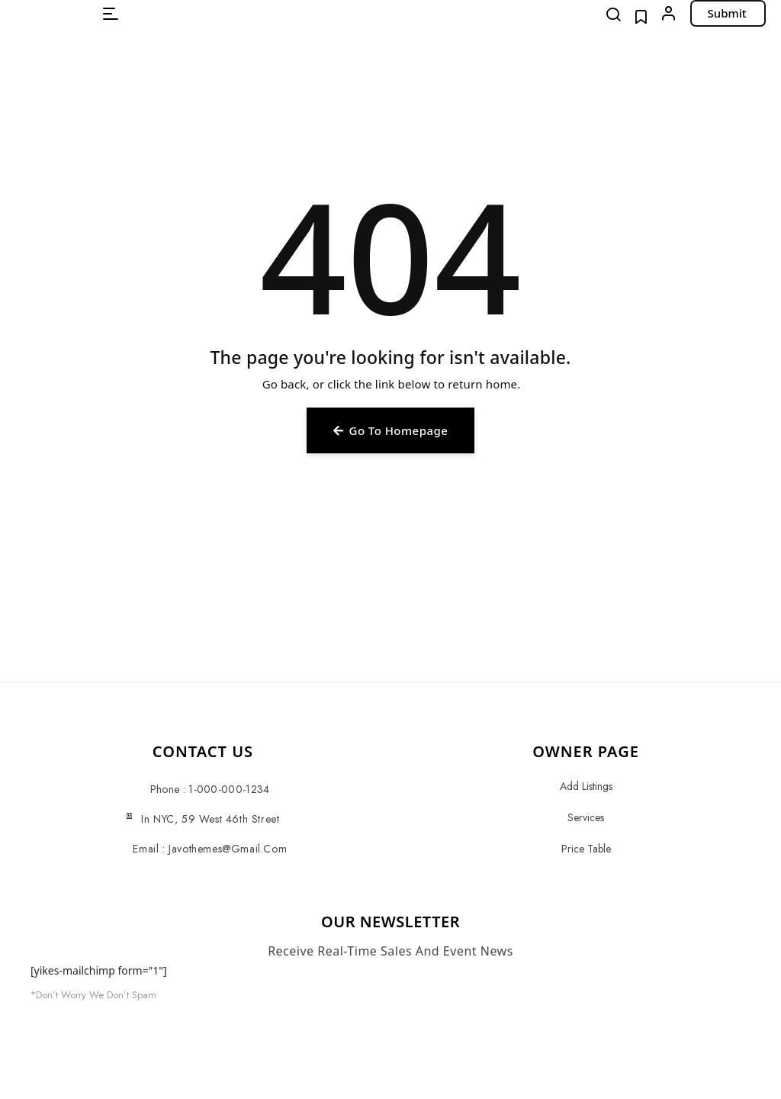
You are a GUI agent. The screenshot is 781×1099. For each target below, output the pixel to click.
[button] (110, 13)
